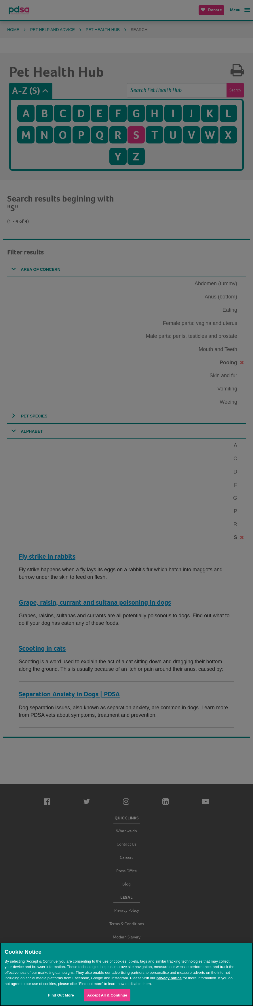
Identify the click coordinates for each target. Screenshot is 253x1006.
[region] (126, 974)
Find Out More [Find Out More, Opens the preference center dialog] (61, 995)
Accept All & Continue (107, 995)
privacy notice (168, 978)
